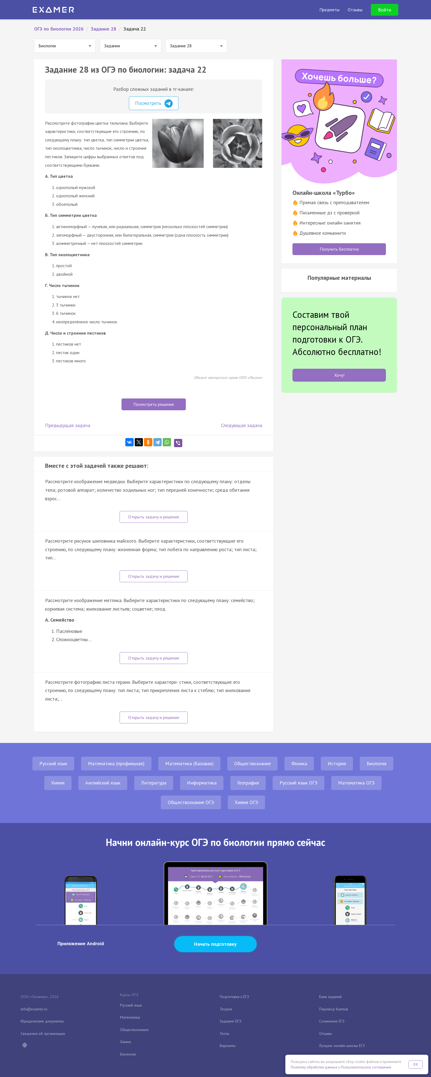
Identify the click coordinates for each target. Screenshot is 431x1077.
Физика (299, 763)
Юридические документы (42, 1021)
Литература (153, 783)
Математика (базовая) (189, 763)
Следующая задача (241, 425)
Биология (376, 763)
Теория (226, 1009)
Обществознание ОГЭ (191, 802)
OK (415, 1064)
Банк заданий (330, 996)
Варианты (228, 1045)
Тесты (224, 1033)
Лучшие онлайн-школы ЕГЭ (342, 1045)
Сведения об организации (43, 1033)
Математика (130, 1017)
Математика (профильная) (116, 763)
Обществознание (252, 763)
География (248, 783)
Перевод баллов (333, 1009)
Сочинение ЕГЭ (331, 1021)
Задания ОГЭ (230, 1021)
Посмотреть (154, 103)
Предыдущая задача (67, 425)
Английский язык (102, 783)
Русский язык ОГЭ (298, 783)
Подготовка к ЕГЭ (234, 996)
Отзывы (325, 1033)
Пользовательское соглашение (366, 1067)
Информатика (202, 783)
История (337, 763)
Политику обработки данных (314, 1067)
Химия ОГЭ (246, 802)
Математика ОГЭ (356, 783)
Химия (58, 783)
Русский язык (53, 763)
